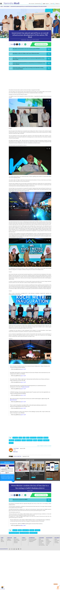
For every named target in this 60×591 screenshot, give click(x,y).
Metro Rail (46, 437)
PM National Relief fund (14, 533)
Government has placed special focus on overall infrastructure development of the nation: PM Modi (29, 6)
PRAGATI (23, 440)
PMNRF (19, 530)
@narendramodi (26, 387)
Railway (35, 440)
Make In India (18, 440)
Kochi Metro (40, 437)
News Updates (6, 6)
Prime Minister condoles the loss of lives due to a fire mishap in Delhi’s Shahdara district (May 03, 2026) (7, 477)
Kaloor (20, 437)
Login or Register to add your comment (44, 445)
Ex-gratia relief (25, 530)
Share (15, 452)
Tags (10, 437)
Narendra (11, 3)
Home (2, 6)
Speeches (11, 443)
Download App (49, 478)
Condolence (37, 530)
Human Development (24, 533)
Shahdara (32, 530)
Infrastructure (33, 437)
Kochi (24, 437)
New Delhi (15, 530)
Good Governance (33, 533)
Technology (15, 437)
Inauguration (46, 440)
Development (29, 440)
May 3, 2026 (23, 525)
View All (18, 478)
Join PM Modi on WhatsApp (41, 44)
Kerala (28, 437)
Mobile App (11, 440)
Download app (3, 588)
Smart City (40, 440)
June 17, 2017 (23, 369)
